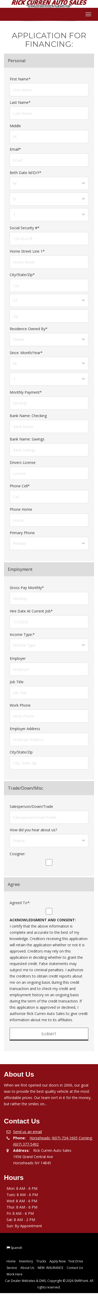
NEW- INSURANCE (50, 1268)
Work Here (14, 1274)
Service (12, 1268)
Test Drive (75, 1261)
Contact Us (75, 1268)
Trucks (41, 1261)
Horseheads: (40, 1137)
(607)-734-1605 (65, 1137)
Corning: (86, 1137)
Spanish (16, 1247)
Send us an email (27, 1131)
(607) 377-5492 (26, 1144)
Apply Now (57, 1261)
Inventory (26, 1261)
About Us (27, 1268)
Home (11, 1261)
